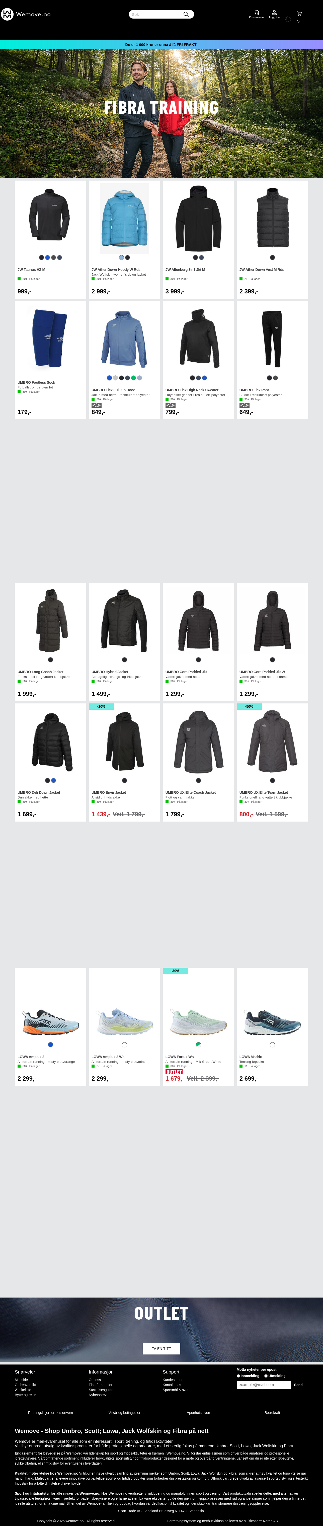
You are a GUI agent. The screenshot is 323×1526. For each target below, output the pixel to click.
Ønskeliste (23, 1390)
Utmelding (276, 1376)
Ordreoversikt (25, 1385)
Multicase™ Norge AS (261, 1521)
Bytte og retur (25, 1395)
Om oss (95, 1380)
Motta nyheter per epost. (257, 1370)
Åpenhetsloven (198, 1413)
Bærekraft (272, 1413)
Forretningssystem (181, 1521)
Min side (21, 1380)
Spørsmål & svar (176, 1390)
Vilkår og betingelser (124, 1413)
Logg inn (274, 13)
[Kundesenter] (256, 12)
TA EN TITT (161, 1349)
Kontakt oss (172, 1385)
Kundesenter (173, 1380)
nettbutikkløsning (215, 1521)
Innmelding (250, 1376)
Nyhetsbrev (98, 1395)
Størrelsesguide (101, 1390)
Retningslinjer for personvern (50, 1413)
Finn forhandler (100, 1385)
